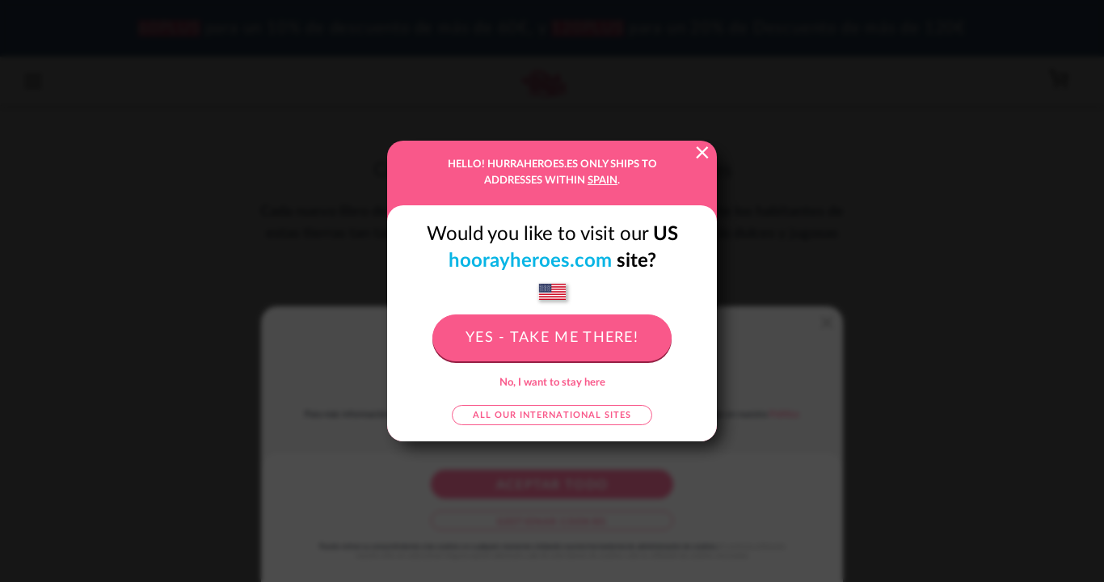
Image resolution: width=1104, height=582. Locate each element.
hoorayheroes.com (530, 261)
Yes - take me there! (552, 338)
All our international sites (552, 415)
